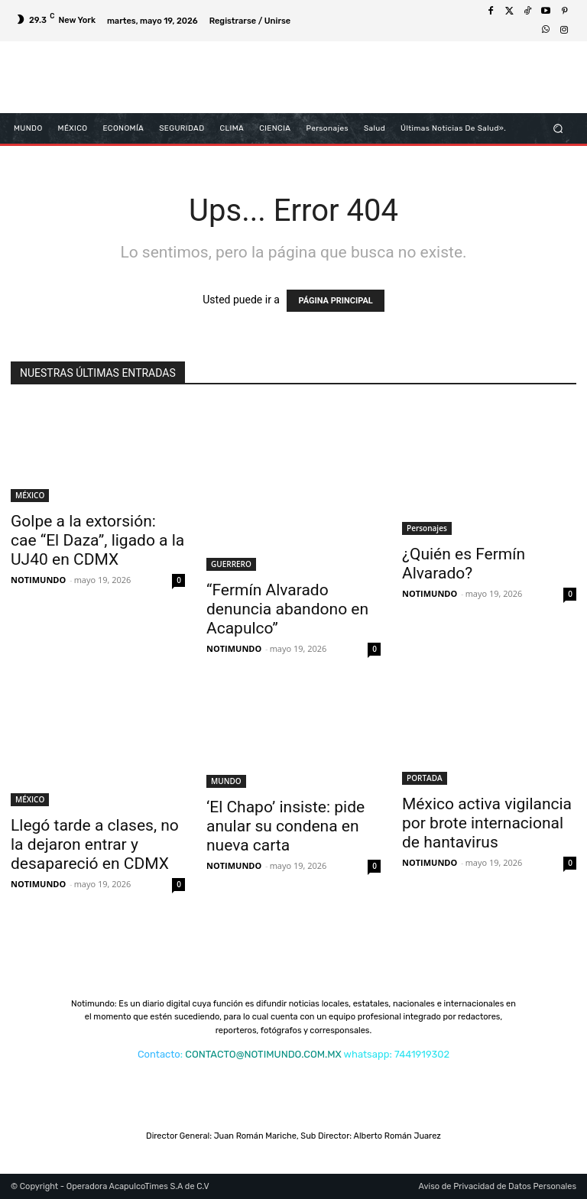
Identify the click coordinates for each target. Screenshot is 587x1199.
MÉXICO (29, 495)
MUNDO (226, 781)
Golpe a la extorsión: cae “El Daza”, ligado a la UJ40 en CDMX (97, 540)
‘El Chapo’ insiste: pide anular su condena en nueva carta (285, 826)
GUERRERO (231, 564)
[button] (558, 128)
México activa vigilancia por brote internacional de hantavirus (487, 823)
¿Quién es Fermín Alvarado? (463, 563)
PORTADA (425, 778)
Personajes (427, 528)
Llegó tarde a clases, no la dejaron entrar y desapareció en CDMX (95, 844)
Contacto (159, 1054)
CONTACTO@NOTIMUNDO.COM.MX (263, 1054)
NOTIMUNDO (38, 579)
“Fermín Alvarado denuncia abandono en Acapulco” (287, 609)
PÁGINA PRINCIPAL (335, 301)
